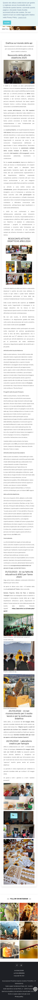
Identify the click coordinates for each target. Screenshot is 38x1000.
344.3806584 (20, 973)
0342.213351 (20, 970)
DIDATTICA (5, 29)
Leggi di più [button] (22, 17)
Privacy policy (19, 996)
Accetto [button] (7, 22)
